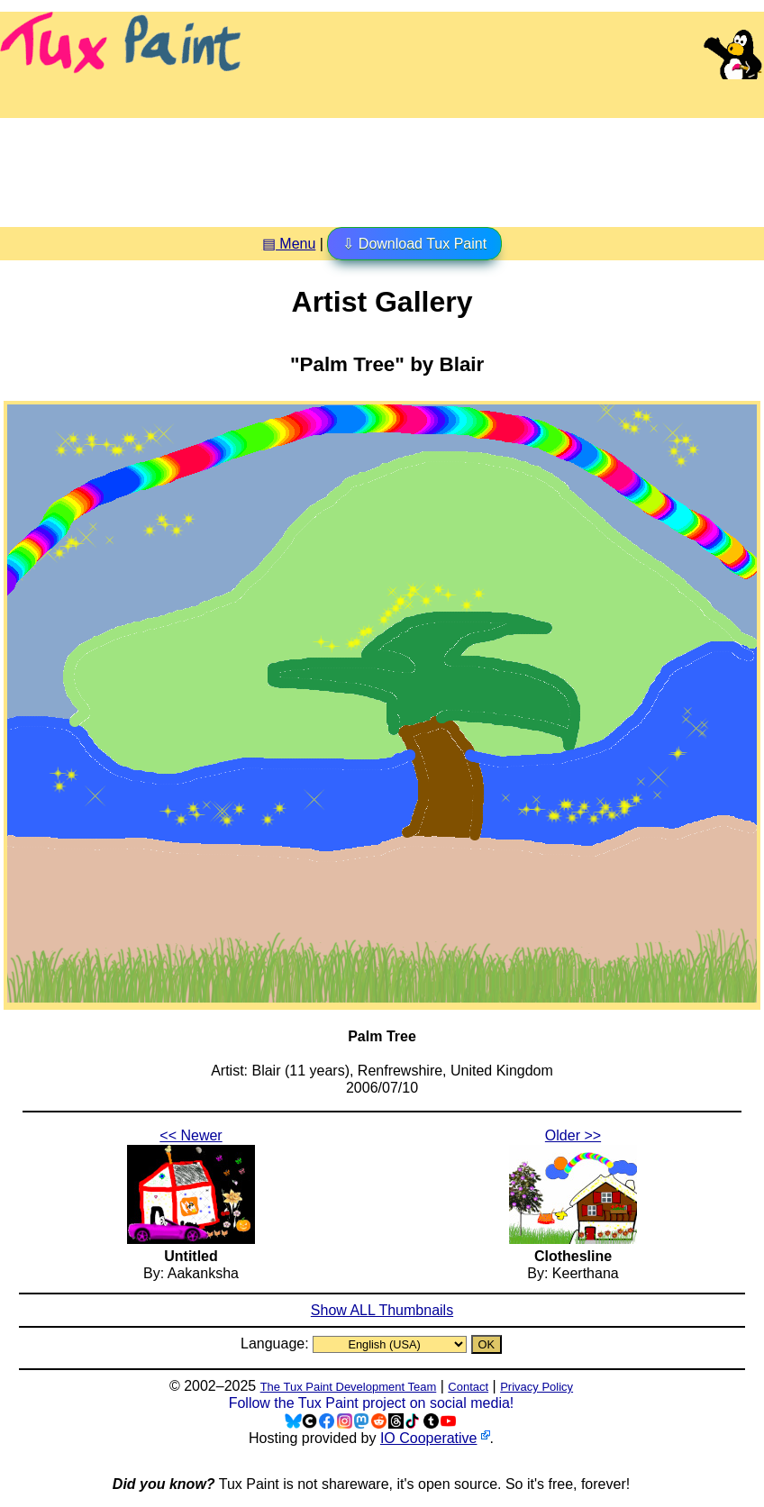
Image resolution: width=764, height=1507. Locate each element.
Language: (277, 1343)
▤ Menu (288, 243)
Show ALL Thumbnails (382, 1310)
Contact (468, 1387)
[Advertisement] (382, 165)
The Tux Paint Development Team (348, 1387)
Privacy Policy (536, 1387)
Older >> (573, 1135)
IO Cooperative (429, 1438)
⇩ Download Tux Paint (414, 243)
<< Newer (190, 1135)
